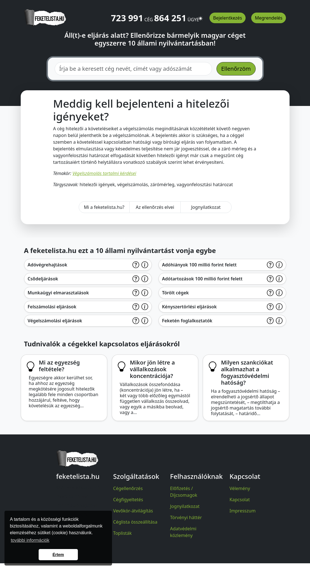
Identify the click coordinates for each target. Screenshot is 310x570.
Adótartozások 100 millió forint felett (202, 279)
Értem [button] (58, 554)
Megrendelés (268, 18)
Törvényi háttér (186, 517)
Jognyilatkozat (205, 207)
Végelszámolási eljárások (55, 321)
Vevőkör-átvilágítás (133, 511)
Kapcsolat (239, 499)
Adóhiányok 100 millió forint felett (199, 265)
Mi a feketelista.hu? (104, 207)
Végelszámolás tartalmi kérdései (104, 173)
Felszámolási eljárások (52, 307)
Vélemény (239, 488)
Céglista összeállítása (135, 522)
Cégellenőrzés (128, 488)
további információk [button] (30, 540)
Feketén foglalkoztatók (187, 321)
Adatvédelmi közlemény (183, 532)
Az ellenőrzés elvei (155, 207)
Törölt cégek (175, 293)
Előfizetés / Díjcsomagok (183, 491)
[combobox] (133, 68)
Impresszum (242, 511)
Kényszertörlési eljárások (189, 307)
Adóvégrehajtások (47, 265)
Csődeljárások (43, 279)
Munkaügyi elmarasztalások (58, 293)
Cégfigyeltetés (128, 499)
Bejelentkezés (227, 18)
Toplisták (122, 533)
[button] (200, 16)
